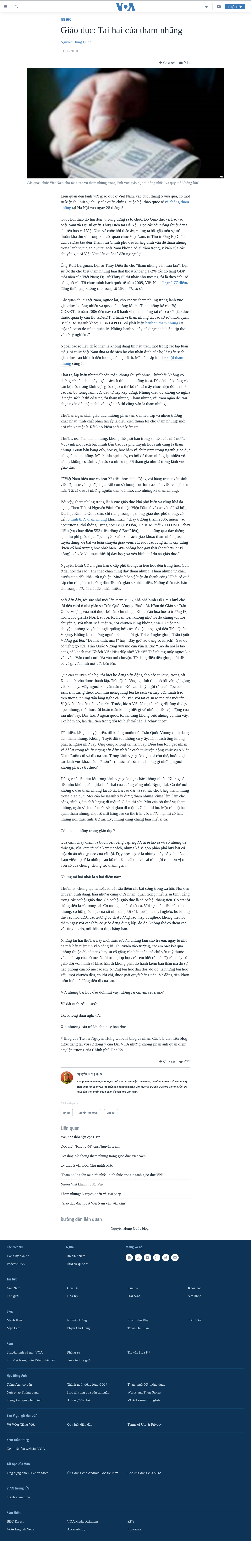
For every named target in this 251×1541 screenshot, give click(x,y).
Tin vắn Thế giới (79, 1360)
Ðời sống (134, 1296)
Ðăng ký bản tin (18, 1256)
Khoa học (194, 1288)
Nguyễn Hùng (77, 1320)
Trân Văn (194, 1320)
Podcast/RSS (16, 1264)
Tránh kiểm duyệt (19, 1497)
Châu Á (72, 1288)
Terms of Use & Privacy (145, 1424)
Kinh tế (133, 1288)
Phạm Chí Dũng (78, 1328)
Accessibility (76, 1529)
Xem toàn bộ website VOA (26, 1448)
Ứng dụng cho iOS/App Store (27, 1473)
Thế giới (13, 1296)
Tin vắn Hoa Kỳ (139, 1352)
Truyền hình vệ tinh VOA (25, 1352)
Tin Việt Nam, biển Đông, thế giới (31, 1360)
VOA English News (21, 1529)
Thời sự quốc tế (77, 1264)
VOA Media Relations (82, 1521)
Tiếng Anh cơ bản (19, 1384)
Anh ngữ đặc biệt (79, 1400)
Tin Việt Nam (75, 1256)
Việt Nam (13, 1288)
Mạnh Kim (14, 1320)
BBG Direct (15, 1521)
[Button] (167, 63)
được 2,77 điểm (174, 282)
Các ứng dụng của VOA (144, 1473)
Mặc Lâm (13, 1328)
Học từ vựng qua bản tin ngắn (88, 1392)
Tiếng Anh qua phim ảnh (24, 1400)
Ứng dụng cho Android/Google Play (92, 1473)
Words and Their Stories (145, 1392)
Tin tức (66, 19)
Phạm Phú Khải (139, 1320)
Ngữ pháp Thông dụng (23, 1392)
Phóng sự (73, 1352)
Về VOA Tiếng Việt (21, 1424)
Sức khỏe (194, 1296)
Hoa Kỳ (72, 1296)
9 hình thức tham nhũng (87, 519)
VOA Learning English (144, 1400)
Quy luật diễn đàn (79, 1424)
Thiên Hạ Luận (138, 1328)
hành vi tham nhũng (161, 323)
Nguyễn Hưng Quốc (76, 42)
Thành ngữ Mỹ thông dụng (146, 1384)
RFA (131, 1521)
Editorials (134, 1529)
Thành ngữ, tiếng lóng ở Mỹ (87, 1384)
